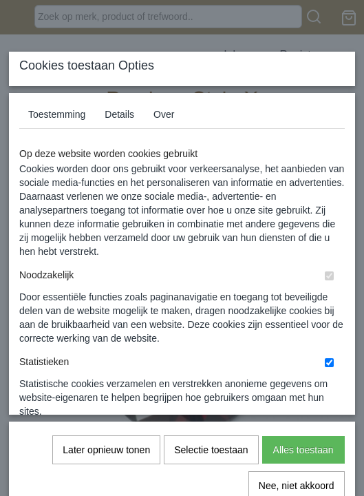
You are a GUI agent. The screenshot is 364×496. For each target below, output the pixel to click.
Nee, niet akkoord (296, 332)
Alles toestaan (303, 296)
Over (163, 114)
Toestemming (56, 114)
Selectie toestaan (211, 296)
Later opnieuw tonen (106, 296)
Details (119, 114)
